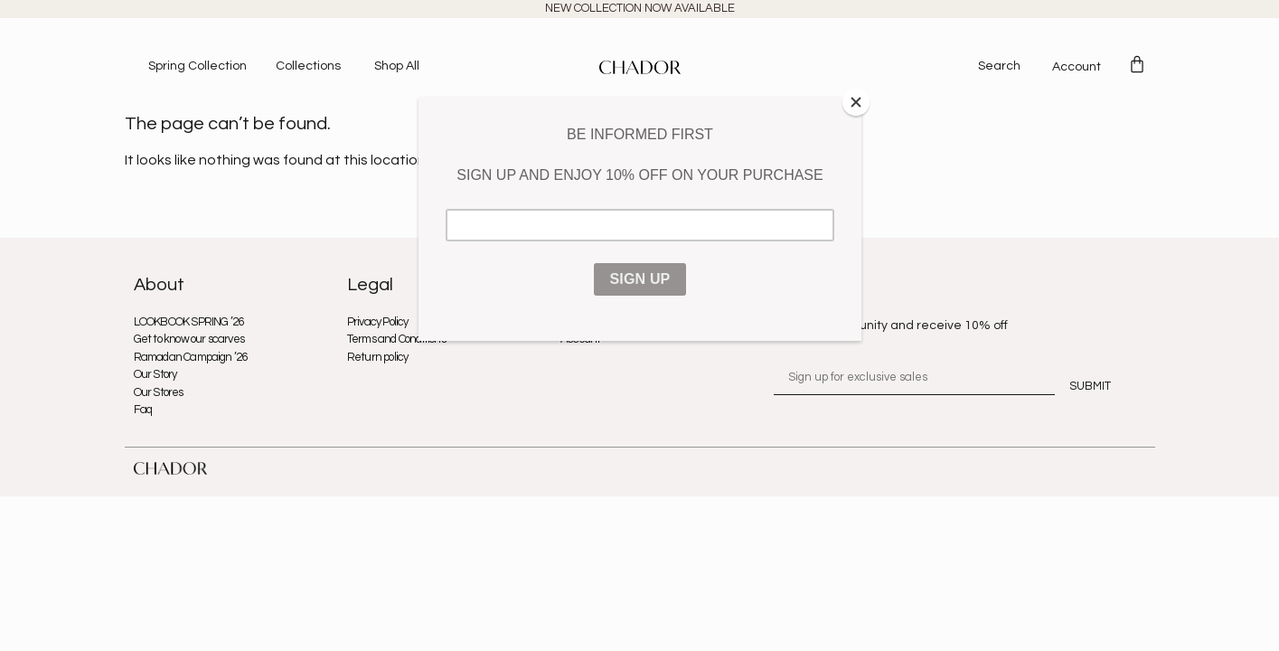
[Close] (856, 102)
